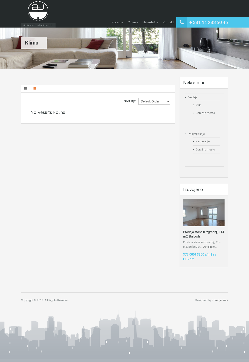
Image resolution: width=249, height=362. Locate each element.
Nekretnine (150, 22)
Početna (117, 22)
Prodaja (192, 97)
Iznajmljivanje (196, 134)
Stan (198, 104)
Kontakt (168, 22)
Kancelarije (203, 141)
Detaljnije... (210, 246)
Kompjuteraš (220, 300)
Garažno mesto (205, 113)
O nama (133, 22)
